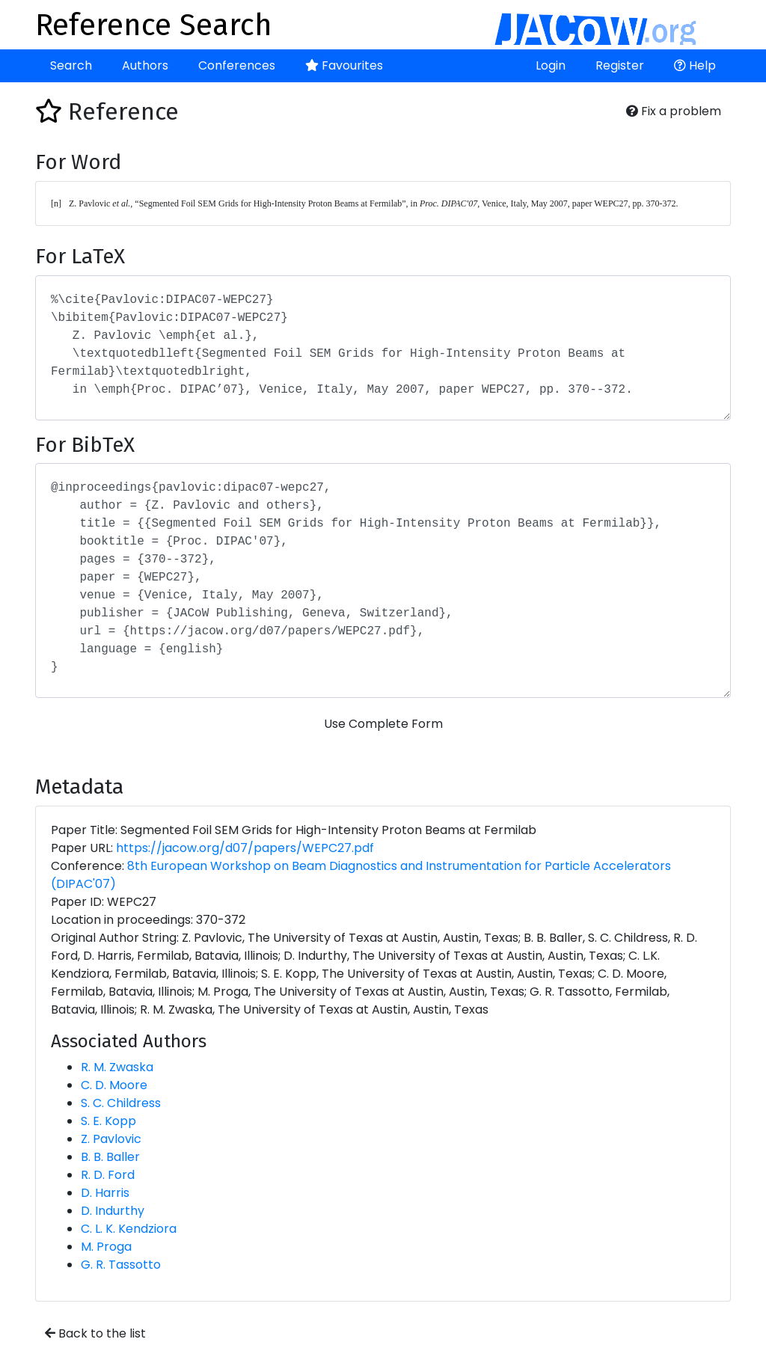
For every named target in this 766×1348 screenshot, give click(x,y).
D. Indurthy (112, 1210)
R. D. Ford (108, 1174)
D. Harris (105, 1192)
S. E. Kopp (108, 1121)
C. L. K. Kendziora (129, 1228)
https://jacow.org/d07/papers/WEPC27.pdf (245, 848)
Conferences (236, 65)
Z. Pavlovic (111, 1139)
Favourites (344, 65)
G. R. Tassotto (121, 1264)
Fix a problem (673, 111)
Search (71, 65)
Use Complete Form (383, 723)
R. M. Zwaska (117, 1067)
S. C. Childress (121, 1103)
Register (619, 65)
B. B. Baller (110, 1156)
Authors (145, 65)
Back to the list (95, 1333)
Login (551, 65)
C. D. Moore (114, 1085)
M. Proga (106, 1246)
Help (695, 65)
